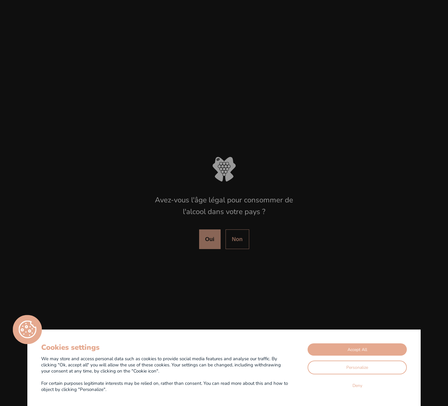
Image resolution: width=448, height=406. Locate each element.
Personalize (357, 367)
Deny (357, 385)
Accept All (357, 349)
